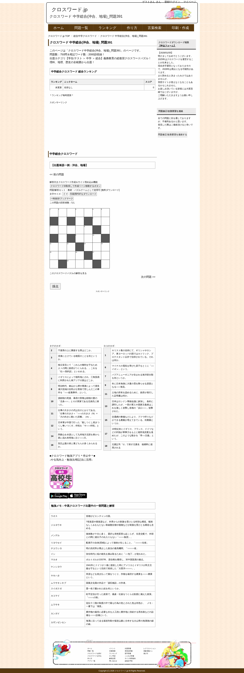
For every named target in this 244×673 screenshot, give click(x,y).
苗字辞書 (128, 653)
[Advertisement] (102, 126)
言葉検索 (154, 28)
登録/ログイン (172, 1)
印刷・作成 (180, 28)
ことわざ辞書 (129, 656)
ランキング (107, 28)
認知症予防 (129, 661)
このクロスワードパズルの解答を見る (68, 273)
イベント (112, 648)
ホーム (58, 28)
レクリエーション (149, 648)
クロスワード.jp (69, 9)
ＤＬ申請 (112, 656)
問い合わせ (113, 661)
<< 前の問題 (57, 174)
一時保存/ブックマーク (62, 198)
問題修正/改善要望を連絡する (172, 134)
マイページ (189, 1)
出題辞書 (128, 648)
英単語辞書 (129, 651)
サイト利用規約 (130, 658)
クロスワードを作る (94, 656)
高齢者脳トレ (148, 651)
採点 (55, 286)
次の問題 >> (148, 276)
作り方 (132, 28)
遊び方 (145, 653)
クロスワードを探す (94, 653)
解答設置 (112, 658)
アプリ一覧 (91, 661)
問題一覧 (81, 28)
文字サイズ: (56, 194)
